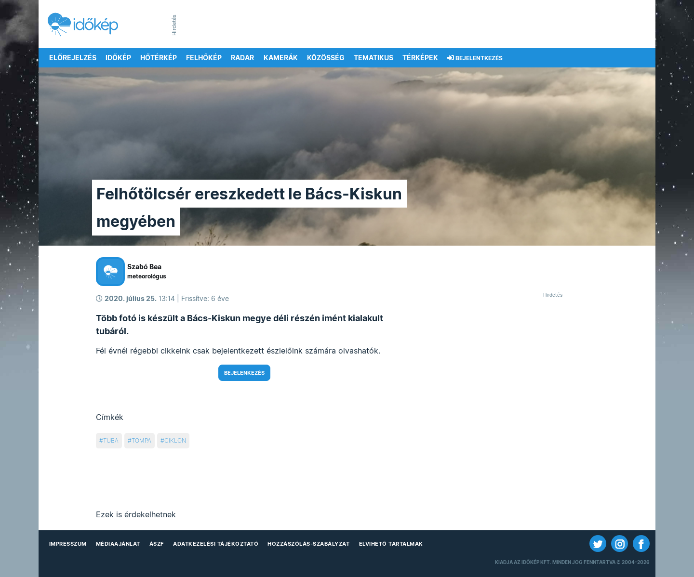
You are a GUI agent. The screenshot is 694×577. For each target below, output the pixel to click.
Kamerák (281, 58)
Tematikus (373, 58)
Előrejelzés (72, 58)
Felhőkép (204, 58)
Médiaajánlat (118, 543)
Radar (242, 58)
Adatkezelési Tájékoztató (215, 543)
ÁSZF (156, 543)
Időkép (118, 58)
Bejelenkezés (244, 372)
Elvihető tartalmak (391, 543)
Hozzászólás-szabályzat (308, 543)
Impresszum (68, 543)
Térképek (420, 58)
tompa (141, 440)
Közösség (326, 58)
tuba (111, 440)
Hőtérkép (158, 58)
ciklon (175, 440)
